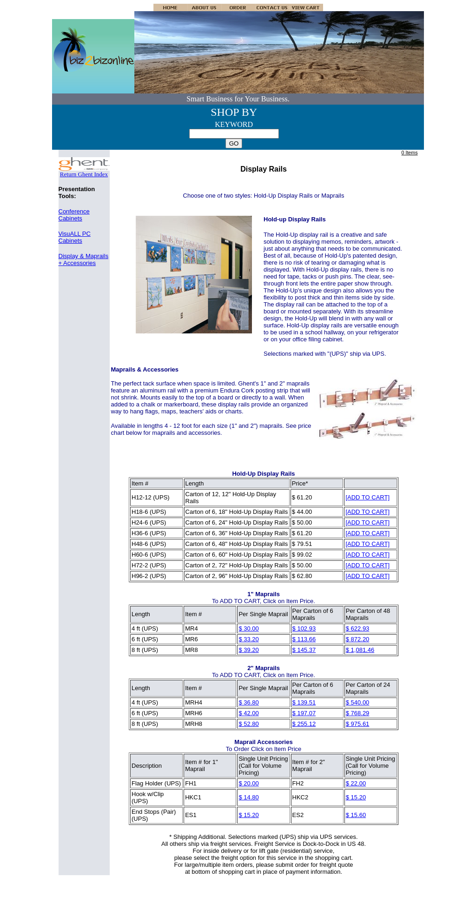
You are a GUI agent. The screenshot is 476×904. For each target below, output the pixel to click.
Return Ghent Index (84, 171)
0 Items (410, 152)
